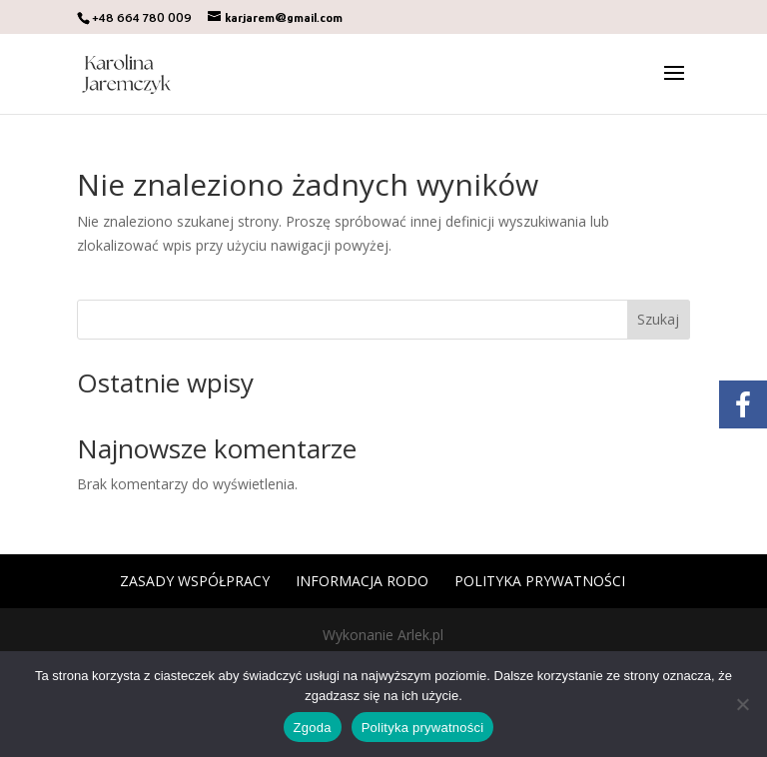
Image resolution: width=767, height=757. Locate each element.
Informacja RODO (362, 580)
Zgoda (313, 727)
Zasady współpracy (195, 580)
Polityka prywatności (539, 580)
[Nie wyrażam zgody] (742, 704)
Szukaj (658, 319)
